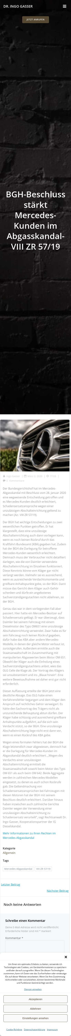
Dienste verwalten (33, 989)
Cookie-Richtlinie (14, 1029)
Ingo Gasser (11, 476)
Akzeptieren (35, 999)
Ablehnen (35, 1008)
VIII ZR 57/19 (43, 868)
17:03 (51, 476)
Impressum (52, 1029)
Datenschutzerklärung (34, 1029)
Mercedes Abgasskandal (18, 868)
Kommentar (14, 938)
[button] (66, 957)
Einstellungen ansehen (36, 1018)
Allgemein (9, 853)
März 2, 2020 (33, 476)
